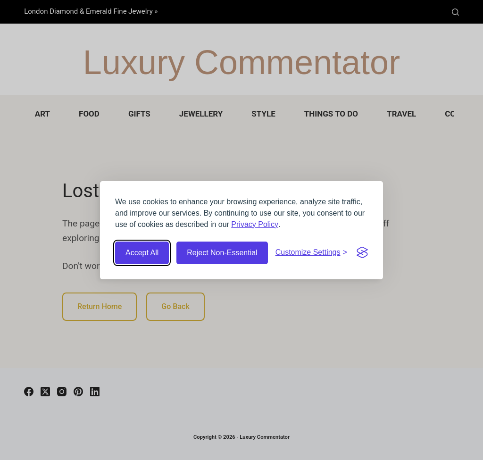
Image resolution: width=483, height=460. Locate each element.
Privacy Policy (254, 224)
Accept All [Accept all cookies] (141, 253)
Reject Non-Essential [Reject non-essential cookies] (222, 253)
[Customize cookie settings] (311, 252)
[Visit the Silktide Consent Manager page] (362, 252)
